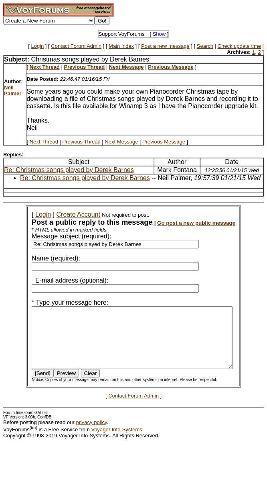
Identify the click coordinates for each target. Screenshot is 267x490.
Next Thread (44, 142)
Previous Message (163, 142)
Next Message (121, 142)
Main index (121, 46)
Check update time (239, 46)
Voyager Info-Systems (116, 442)
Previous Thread (82, 142)
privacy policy (91, 434)
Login (37, 46)
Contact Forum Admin (76, 46)
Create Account (67, 214)
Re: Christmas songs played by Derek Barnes (69, 169)
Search (205, 46)
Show (159, 34)
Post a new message (165, 46)
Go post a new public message (185, 223)
